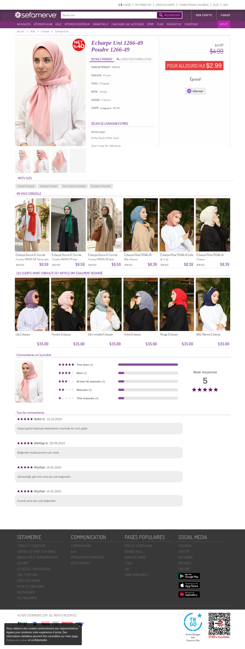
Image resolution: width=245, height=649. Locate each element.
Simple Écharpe (26, 186)
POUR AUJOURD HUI (194, 65)
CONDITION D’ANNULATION (135, 59)
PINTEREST (185, 563)
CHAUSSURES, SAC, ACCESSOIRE (128, 24)
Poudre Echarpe (61, 334)
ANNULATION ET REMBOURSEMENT (37, 557)
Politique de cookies (17, 640)
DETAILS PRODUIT (102, 59)
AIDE (225, 4)
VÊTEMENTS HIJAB (43, 24)
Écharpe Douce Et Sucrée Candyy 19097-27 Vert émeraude (66, 259)
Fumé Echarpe (132, 334)
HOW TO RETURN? (27, 575)
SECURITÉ (23, 563)
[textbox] (108, 15)
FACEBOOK (184, 546)
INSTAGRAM (185, 557)
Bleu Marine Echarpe (208, 334)
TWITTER (183, 551)
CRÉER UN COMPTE (165, 4)
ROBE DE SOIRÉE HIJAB (138, 546)
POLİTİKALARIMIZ (27, 598)
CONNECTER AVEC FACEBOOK (194, 4)
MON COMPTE (204, 15)
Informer (195, 91)
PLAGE (160, 24)
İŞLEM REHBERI (26, 592)
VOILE (58, 24)
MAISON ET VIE (174, 24)
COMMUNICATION (81, 546)
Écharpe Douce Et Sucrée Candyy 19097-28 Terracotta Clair (32, 259)
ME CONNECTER (143, 4)
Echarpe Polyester (101, 186)
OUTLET (224, 24)
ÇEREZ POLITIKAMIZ (28, 580)
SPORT (150, 24)
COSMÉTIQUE (191, 24)
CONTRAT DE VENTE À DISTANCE (36, 551)
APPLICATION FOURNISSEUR (87, 557)
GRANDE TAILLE (100, 24)
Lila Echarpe (23, 334)
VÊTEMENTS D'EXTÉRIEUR (77, 24)
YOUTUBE (184, 569)
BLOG (216, 4)
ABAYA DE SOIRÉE (135, 557)
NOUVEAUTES (24, 24)
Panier (225, 15)
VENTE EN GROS (80, 563)
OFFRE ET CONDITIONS (30, 586)
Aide (73, 551)
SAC (127, 569)
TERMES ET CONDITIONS (31, 546)
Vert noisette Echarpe (100, 334)
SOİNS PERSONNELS (137, 575)
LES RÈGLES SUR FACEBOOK (34, 569)
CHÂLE (129, 563)
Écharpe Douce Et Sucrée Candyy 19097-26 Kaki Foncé (102, 259)
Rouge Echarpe (169, 334)
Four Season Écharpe (74, 186)
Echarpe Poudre (48, 186)
